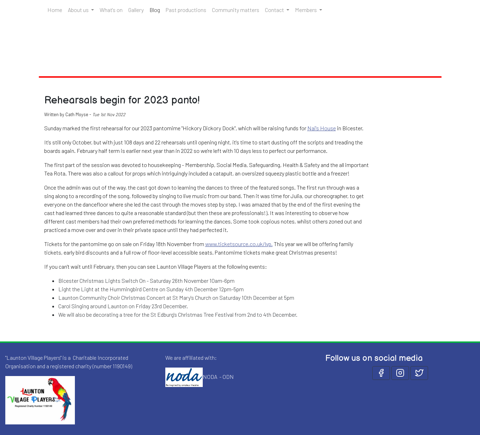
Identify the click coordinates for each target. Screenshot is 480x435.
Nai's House (321, 128)
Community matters (235, 9)
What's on (111, 9)
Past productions (186, 9)
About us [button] (79, 9)
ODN (228, 376)
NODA (210, 376)
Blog (156, 9)
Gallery (136, 9)
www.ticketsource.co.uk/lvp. (239, 243)
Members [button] (306, 9)
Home (54, 9)
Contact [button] (275, 9)
